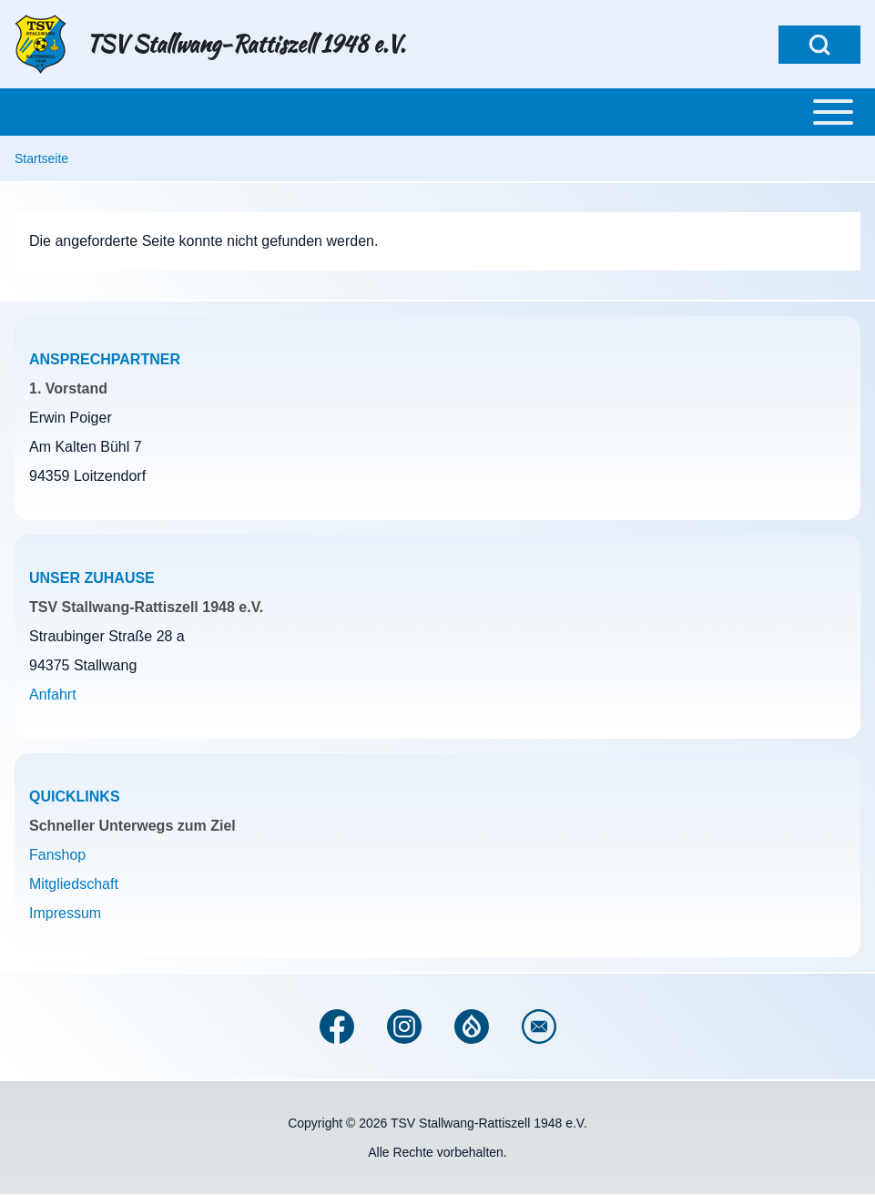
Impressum (65, 913)
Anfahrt (52, 694)
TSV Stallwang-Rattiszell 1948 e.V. (245, 44)
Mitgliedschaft (73, 884)
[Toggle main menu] (437, 112)
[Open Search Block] (819, 45)
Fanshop (57, 855)
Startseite (41, 158)
